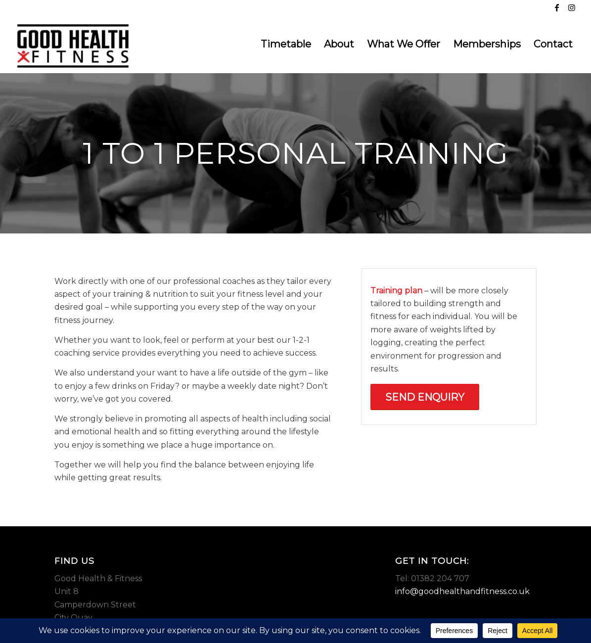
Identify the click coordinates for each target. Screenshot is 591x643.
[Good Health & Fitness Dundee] (73, 44)
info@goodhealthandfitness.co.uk (462, 591)
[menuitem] (286, 44)
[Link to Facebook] (556, 7)
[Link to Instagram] (571, 7)
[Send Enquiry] (424, 397)
